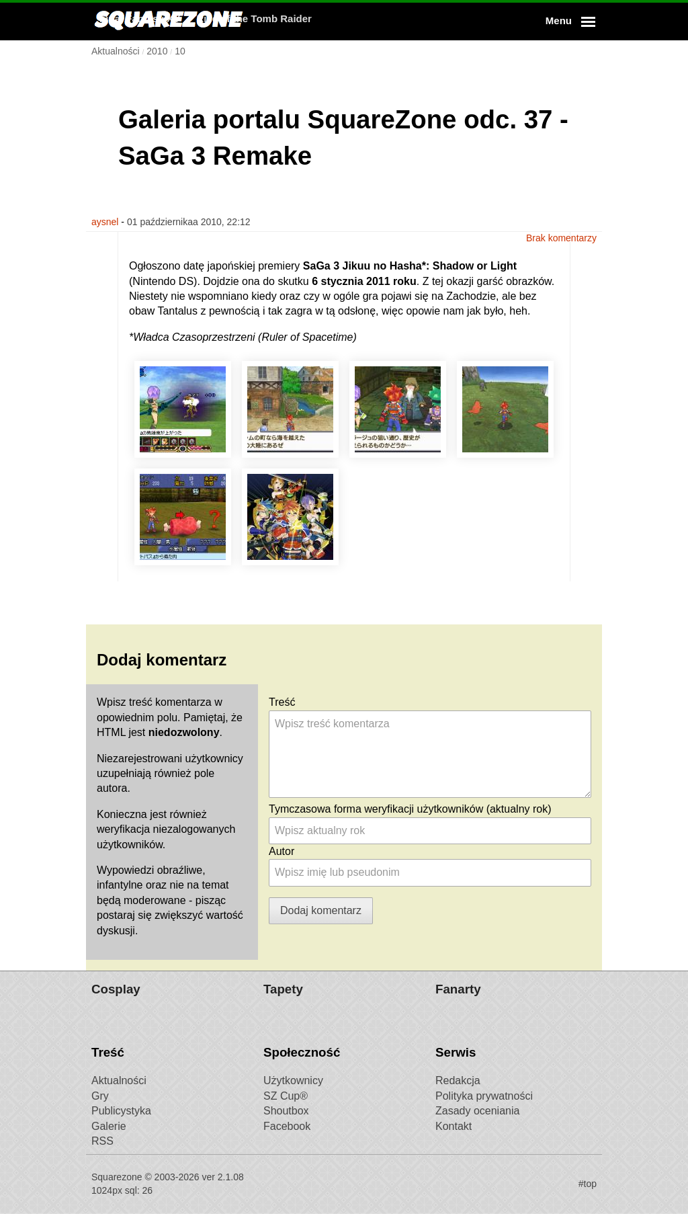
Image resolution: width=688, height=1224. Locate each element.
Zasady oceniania (477, 1121)
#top (587, 1193)
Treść (282, 700)
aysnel (104, 221)
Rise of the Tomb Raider (425, 21)
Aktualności (118, 1090)
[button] (568, 21)
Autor (281, 849)
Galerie (108, 1136)
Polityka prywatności (484, 1106)
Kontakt (453, 1136)
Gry (100, 1106)
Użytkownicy (293, 1090)
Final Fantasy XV (310, 21)
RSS (102, 1151)
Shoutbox (286, 1121)
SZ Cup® (285, 1106)
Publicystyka (121, 1121)
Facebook (286, 1136)
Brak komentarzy (561, 221)
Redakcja (457, 1090)
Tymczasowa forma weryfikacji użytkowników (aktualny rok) (410, 807)
